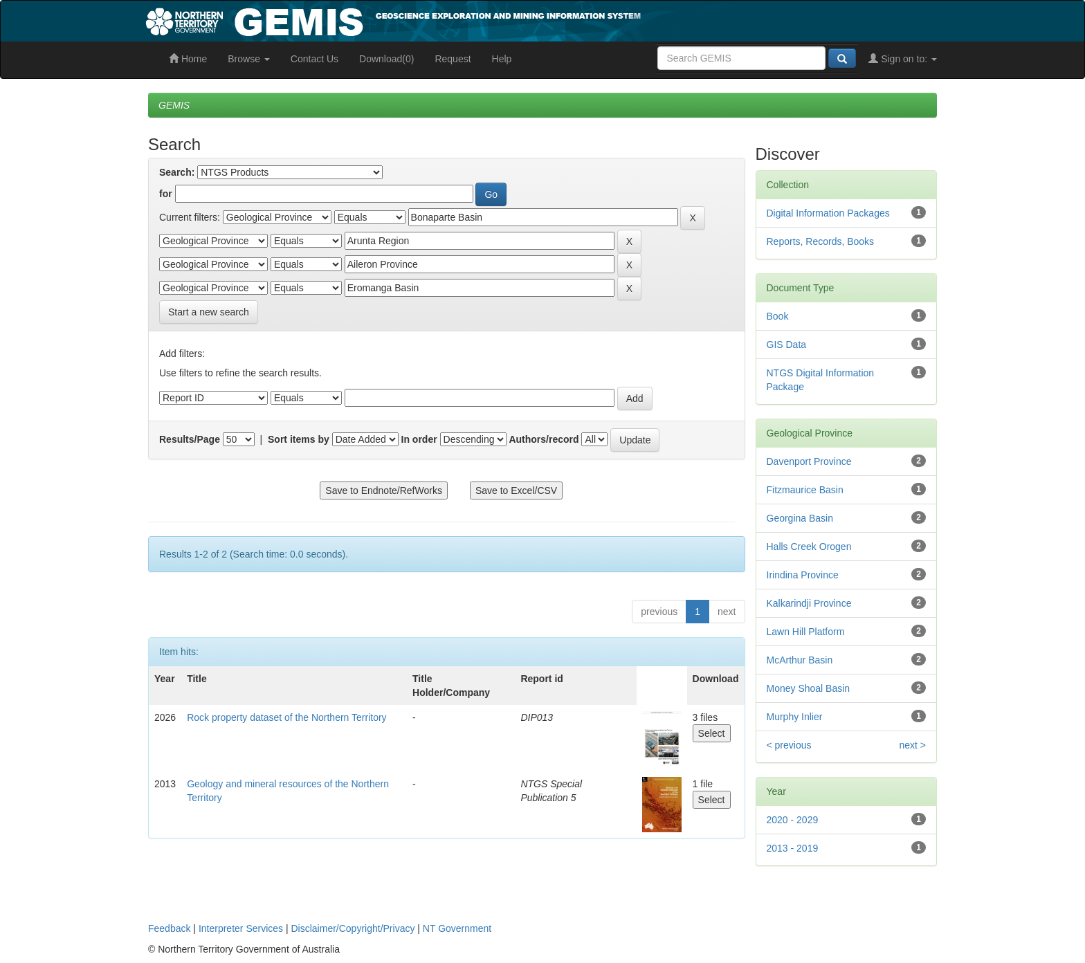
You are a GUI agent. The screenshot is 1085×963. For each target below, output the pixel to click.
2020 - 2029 (793, 819)
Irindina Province (803, 574)
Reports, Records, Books (821, 241)
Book (778, 316)
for (165, 193)
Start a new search (208, 312)
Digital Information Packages (828, 213)
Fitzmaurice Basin (805, 489)
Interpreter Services (241, 928)
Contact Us (314, 58)
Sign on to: (902, 58)
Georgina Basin (800, 518)
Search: (176, 172)
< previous (789, 745)
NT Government (457, 928)
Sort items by (298, 439)
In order (419, 439)
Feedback (169, 928)
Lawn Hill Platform (806, 631)
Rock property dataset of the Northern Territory (286, 717)
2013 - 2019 (793, 848)
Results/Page (189, 439)
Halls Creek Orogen (809, 546)
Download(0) (386, 58)
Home (188, 58)
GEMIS (174, 105)
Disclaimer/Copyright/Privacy (353, 928)
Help (502, 58)
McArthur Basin (800, 660)
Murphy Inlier (795, 716)
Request (453, 58)
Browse (249, 58)
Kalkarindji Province (809, 603)
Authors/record (543, 439)
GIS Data (787, 344)
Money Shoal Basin (808, 688)
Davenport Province (809, 461)
